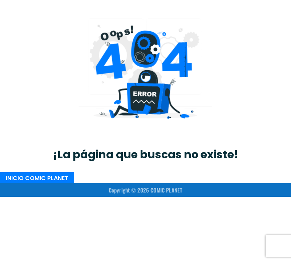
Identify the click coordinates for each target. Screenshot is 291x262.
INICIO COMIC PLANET (37, 178)
